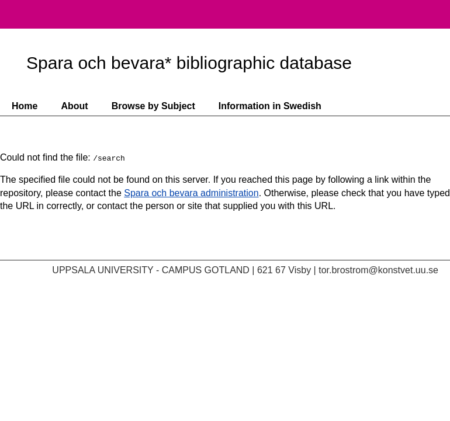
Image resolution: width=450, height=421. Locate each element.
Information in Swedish (270, 106)
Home (24, 106)
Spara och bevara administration (191, 193)
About (74, 106)
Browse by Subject (153, 106)
